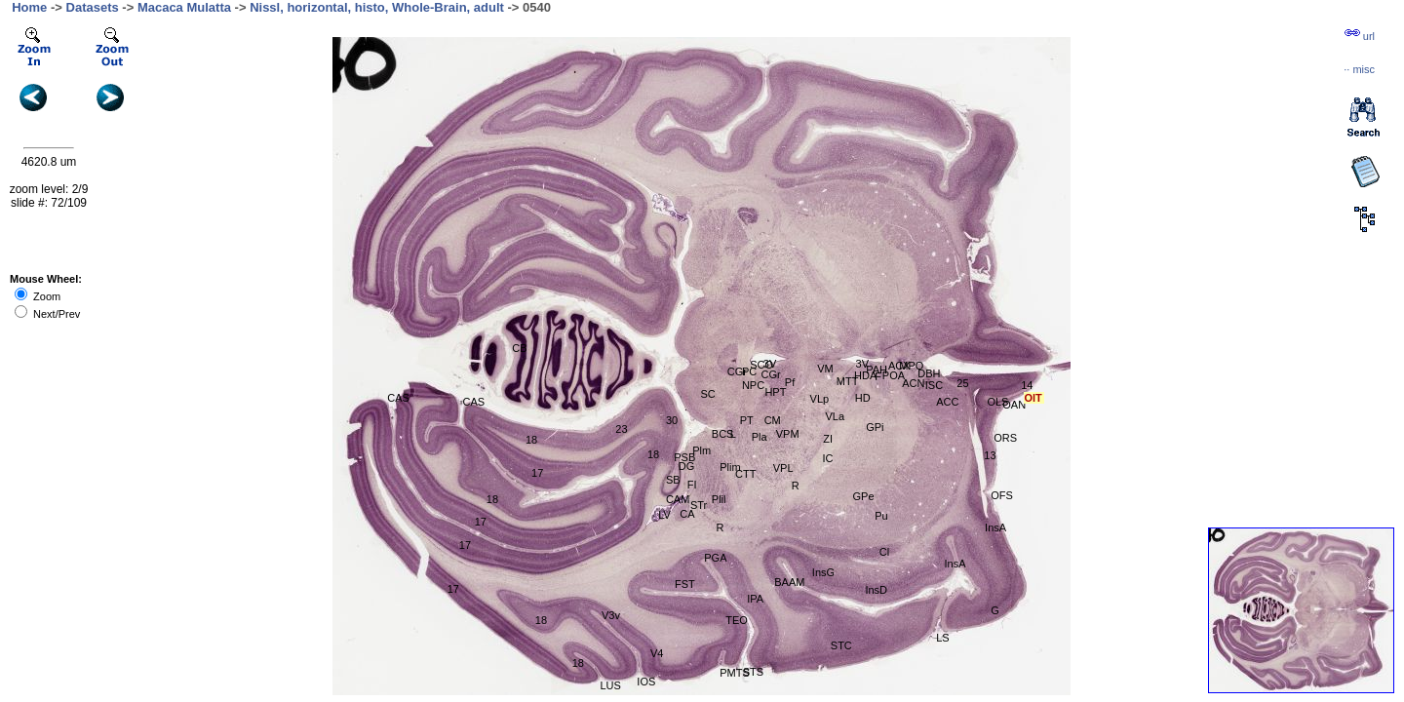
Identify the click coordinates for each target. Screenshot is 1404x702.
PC (749, 371)
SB (673, 480)
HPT (775, 392)
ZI (828, 439)
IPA (755, 598)
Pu (881, 516)
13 (989, 455)
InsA (954, 563)
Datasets (92, 7)
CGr (737, 371)
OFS (1002, 495)
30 (672, 420)
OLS (997, 402)
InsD (876, 590)
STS (753, 672)
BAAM (789, 582)
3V (769, 364)
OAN (1014, 404)
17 (537, 473)
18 (531, 440)
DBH (928, 373)
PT (747, 420)
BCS (723, 434)
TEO (736, 620)
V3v (611, 615)
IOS (646, 681)
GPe (864, 496)
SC (707, 394)
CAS (398, 398)
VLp (820, 399)
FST (685, 584)
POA (893, 375)
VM (825, 368)
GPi (874, 427)
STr (698, 505)
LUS (610, 685)
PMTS (735, 673)
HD (863, 398)
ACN (913, 383)
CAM (677, 499)
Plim (730, 467)
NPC (753, 385)
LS (942, 638)
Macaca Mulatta (184, 7)
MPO (911, 365)
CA (687, 514)
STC (841, 645)
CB (519, 348)
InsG (823, 572)
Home (29, 7)
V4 (656, 653)
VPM (788, 434)
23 (621, 429)
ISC (934, 385)
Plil (719, 499)
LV (664, 515)
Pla (759, 437)
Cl (884, 552)
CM (772, 420)
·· (1359, 69)
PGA (715, 558)
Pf (790, 382)
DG (687, 466)
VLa (835, 416)
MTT (848, 381)
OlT (1033, 398)
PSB (684, 457)
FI (692, 484)
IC (827, 458)
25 (962, 383)
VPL (783, 468)
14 (1027, 385)
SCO (761, 364)
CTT (745, 474)
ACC (947, 402)
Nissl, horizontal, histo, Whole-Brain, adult (377, 7)
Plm (701, 450)
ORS (1005, 438)
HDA (865, 375)
